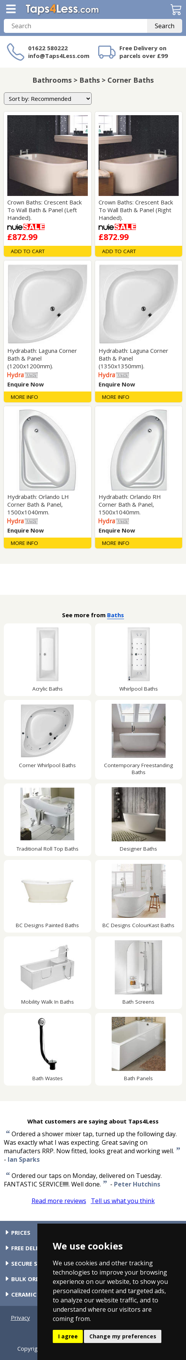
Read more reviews (59, 1201)
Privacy (20, 1317)
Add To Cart (28, 251)
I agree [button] (68, 1336)
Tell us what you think (123, 1201)
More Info (24, 396)
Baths (115, 615)
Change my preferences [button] (122, 1336)
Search (164, 26)
